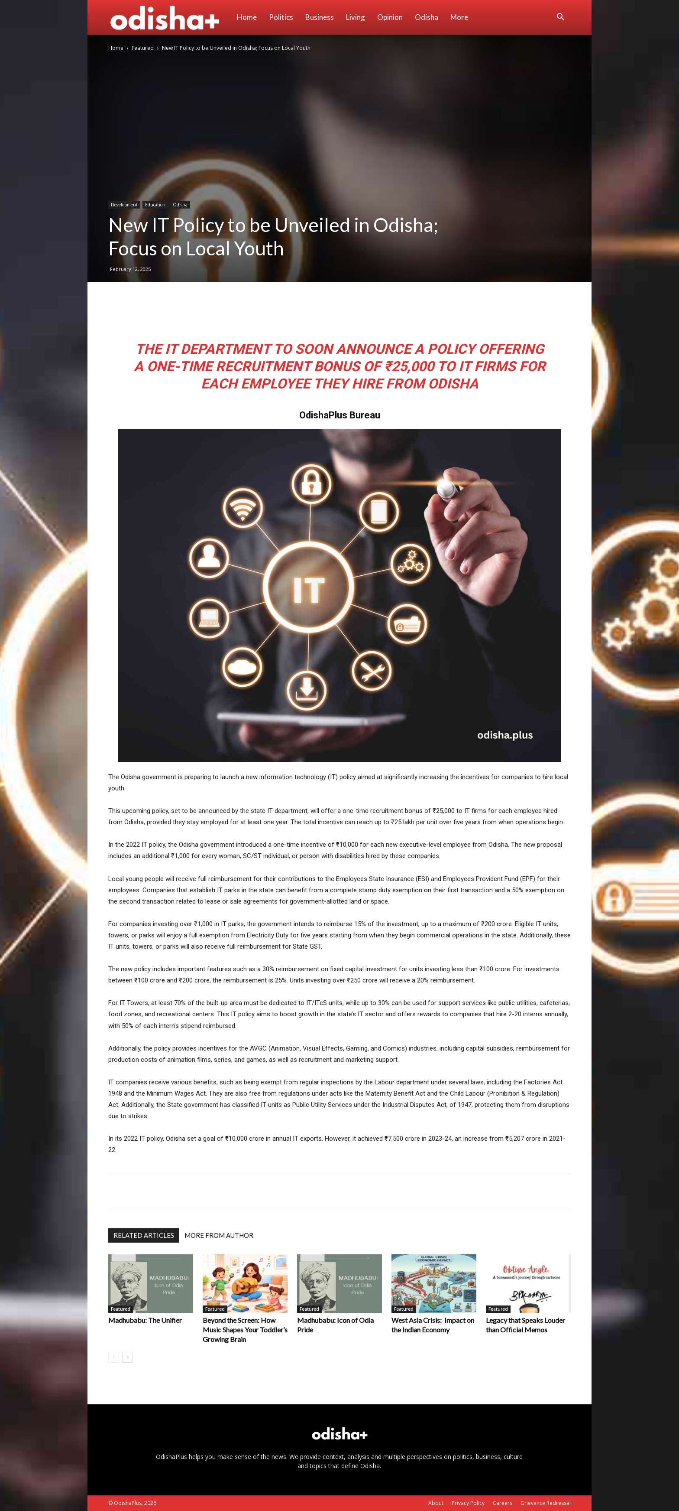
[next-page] (127, 1357)
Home (247, 17)
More (459, 17)
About (435, 1503)
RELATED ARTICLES (143, 1235)
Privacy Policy (468, 1503)
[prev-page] (113, 1357)
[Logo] (169, 17)
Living (355, 17)
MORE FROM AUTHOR (218, 1235)
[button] (560, 18)
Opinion (390, 17)
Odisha (426, 17)
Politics (281, 17)
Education (155, 205)
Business (319, 17)
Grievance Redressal (546, 1503)
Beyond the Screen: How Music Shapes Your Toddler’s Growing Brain (245, 1329)
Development (124, 205)
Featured (143, 48)
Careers (502, 1503)
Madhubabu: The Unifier (145, 1320)
